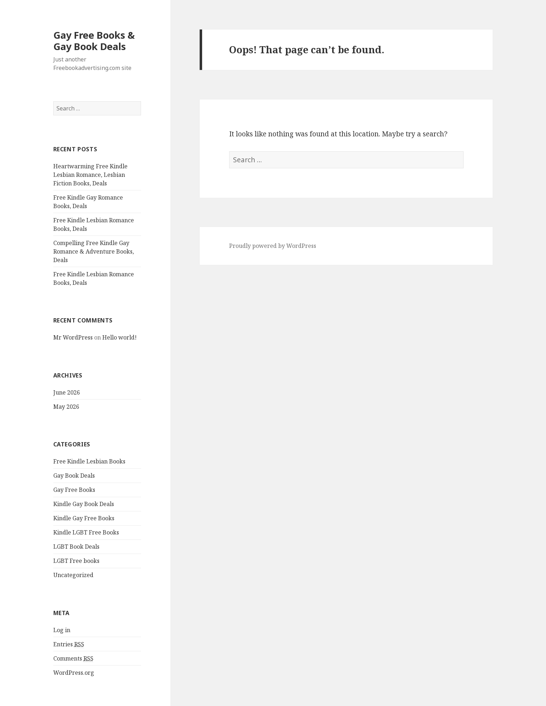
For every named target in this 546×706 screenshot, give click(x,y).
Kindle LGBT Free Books (86, 532)
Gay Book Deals (74, 475)
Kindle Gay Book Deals (83, 504)
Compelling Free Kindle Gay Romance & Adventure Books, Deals (93, 251)
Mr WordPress (73, 337)
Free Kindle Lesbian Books (89, 461)
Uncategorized (73, 575)
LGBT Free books (76, 561)
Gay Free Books (74, 490)
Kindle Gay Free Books (83, 518)
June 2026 (66, 392)
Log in (61, 630)
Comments (73, 659)
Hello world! (119, 337)
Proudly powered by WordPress (272, 246)
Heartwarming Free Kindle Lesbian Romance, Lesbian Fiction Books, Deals (90, 174)
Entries (68, 644)
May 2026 (66, 407)
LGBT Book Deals (76, 546)
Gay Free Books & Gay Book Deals (94, 40)
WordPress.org (73, 673)
